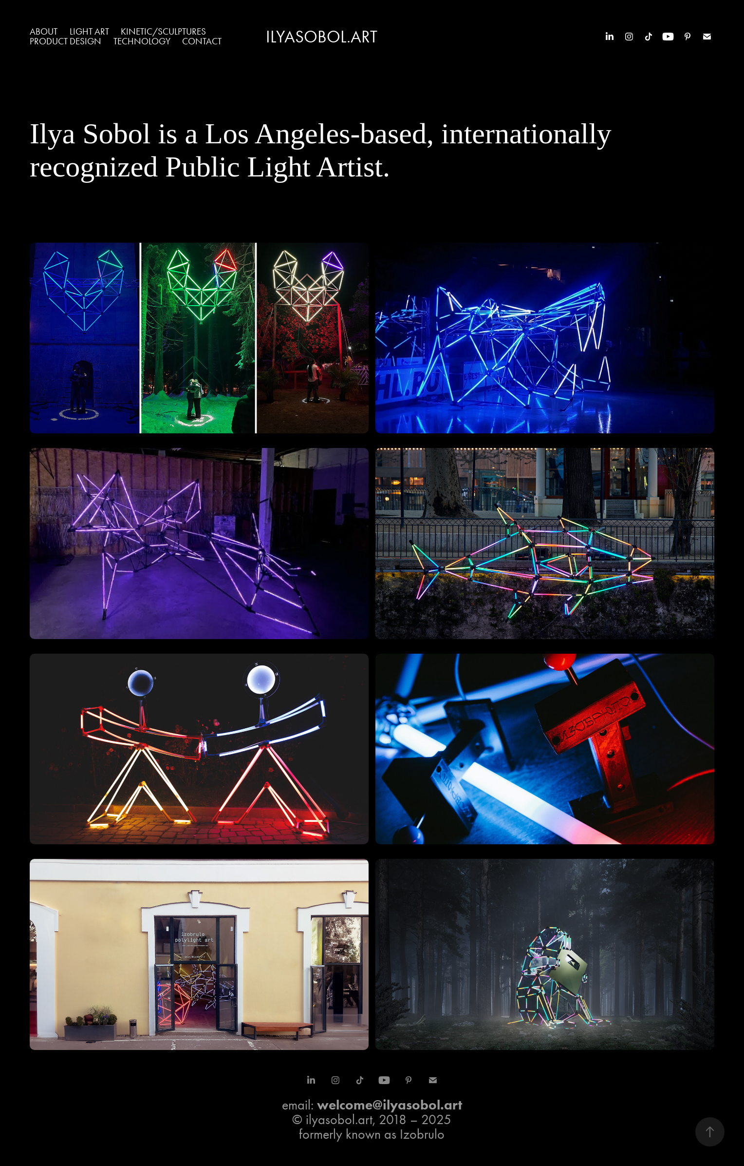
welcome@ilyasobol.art (389, 1104)
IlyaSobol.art (321, 37)
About (43, 31)
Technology (141, 41)
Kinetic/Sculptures (163, 31)
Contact (202, 41)
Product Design (65, 41)
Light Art (89, 31)
